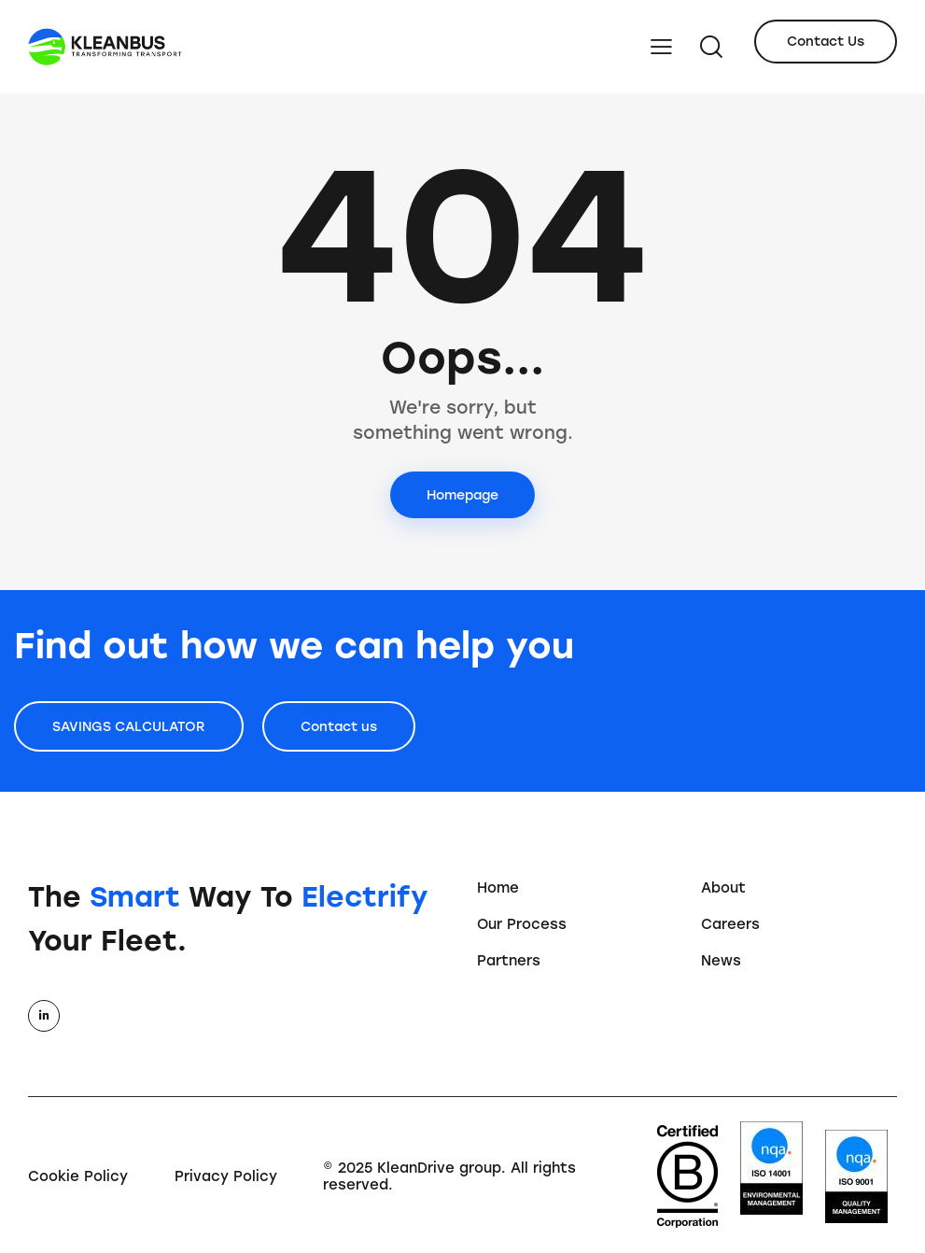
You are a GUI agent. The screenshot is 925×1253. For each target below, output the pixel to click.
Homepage (462, 495)
